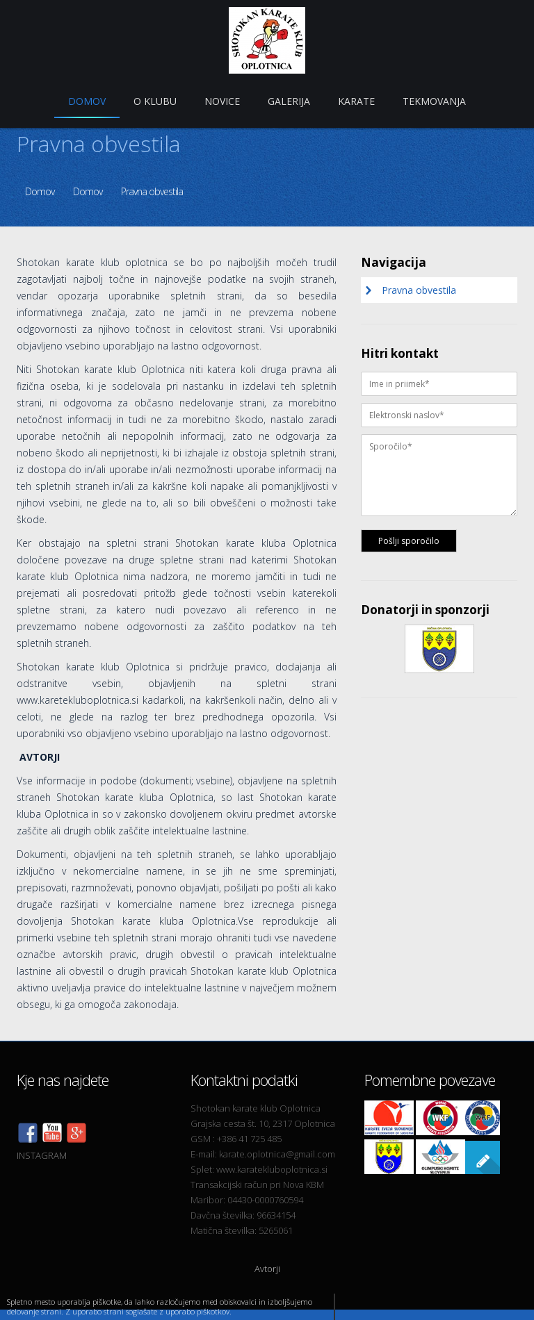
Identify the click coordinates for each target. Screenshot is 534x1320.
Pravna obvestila (152, 191)
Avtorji (267, 1268)
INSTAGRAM (42, 1155)
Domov (39, 191)
